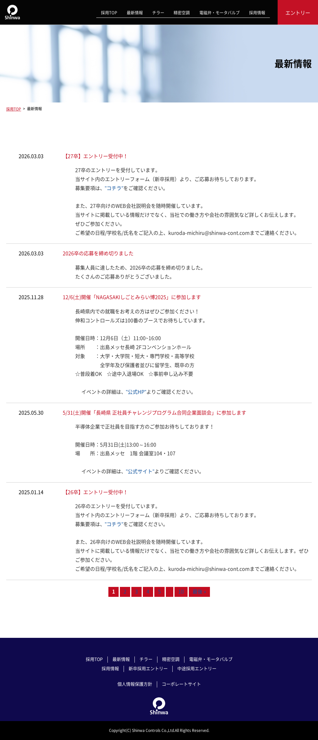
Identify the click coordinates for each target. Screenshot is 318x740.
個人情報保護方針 (134, 684)
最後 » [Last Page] (199, 591)
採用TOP (110, 12)
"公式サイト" (140, 471)
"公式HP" (136, 391)
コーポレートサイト (181, 684)
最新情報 (135, 12)
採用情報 (257, 12)
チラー (158, 12)
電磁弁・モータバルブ (219, 12)
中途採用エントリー (196, 668)
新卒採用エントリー (148, 668)
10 (181, 591)
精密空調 (182, 12)
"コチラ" (114, 188)
